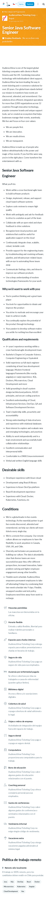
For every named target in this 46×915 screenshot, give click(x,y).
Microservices (9, 887)
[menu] (38, 4)
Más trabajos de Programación (13, 12)
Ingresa (21, 4)
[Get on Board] (3, 4)
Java (5, 882)
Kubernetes (21, 887)
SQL (12, 882)
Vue (22, 891)
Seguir (11, 18)
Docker (37, 882)
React (29, 882)
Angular (32, 887)
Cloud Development (11, 891)
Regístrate (30, 4)
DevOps (20, 882)
